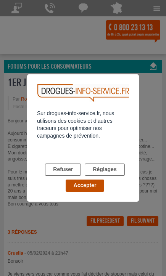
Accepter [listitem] (85, 185)
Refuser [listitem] (63, 169)
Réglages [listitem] (104, 169)
